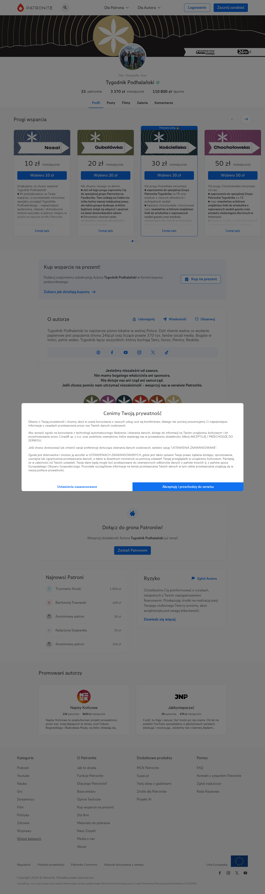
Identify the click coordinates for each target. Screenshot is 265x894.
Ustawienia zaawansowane (77, 486)
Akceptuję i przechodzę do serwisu (188, 486)
